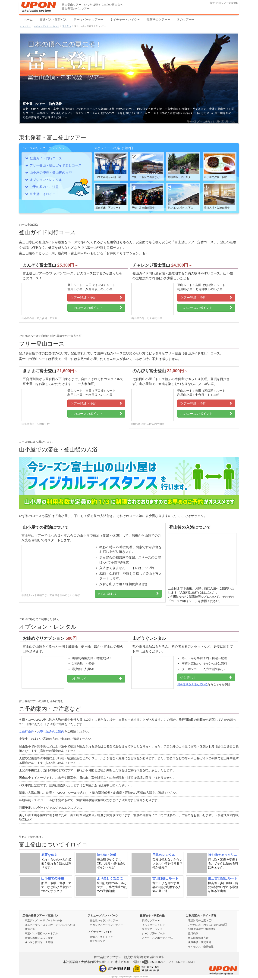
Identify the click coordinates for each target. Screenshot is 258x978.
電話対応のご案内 (199, 920)
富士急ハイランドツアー (104, 920)
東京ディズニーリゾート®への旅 (43, 920)
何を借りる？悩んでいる (192, 684)
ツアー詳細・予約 (96, 297)
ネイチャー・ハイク (124, 19)
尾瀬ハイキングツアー (102, 936)
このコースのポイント (96, 308)
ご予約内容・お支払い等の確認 (207, 924)
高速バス (30, 929)
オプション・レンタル (46, 179)
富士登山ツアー (99, 941)
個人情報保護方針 (198, 937)
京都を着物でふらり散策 (39, 937)
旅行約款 (193, 933)
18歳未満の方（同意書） (202, 929)
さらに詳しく (128, 594)
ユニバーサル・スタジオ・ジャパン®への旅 (50, 924)
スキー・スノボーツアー (157, 937)
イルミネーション (153, 924)
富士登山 (67, 26)
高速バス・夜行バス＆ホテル (41, 933)
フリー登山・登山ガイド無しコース (56, 165)
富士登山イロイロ (43, 194)
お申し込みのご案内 (50, 731)
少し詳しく (96, 678)
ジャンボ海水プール (153, 933)
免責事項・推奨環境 (199, 942)
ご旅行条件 (26, 731)
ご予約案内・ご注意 (44, 187)
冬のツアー (185, 19)
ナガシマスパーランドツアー (106, 924)
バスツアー (25, 26)
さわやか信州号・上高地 (39, 942)
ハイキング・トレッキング (46, 26)
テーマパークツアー (88, 19)
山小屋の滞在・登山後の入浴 (51, 172)
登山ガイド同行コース (46, 158)
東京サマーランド (152, 929)
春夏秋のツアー (158, 19)
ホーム (28, 19)
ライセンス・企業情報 (201, 946)
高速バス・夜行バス (53, 19)
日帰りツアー (151, 920)
